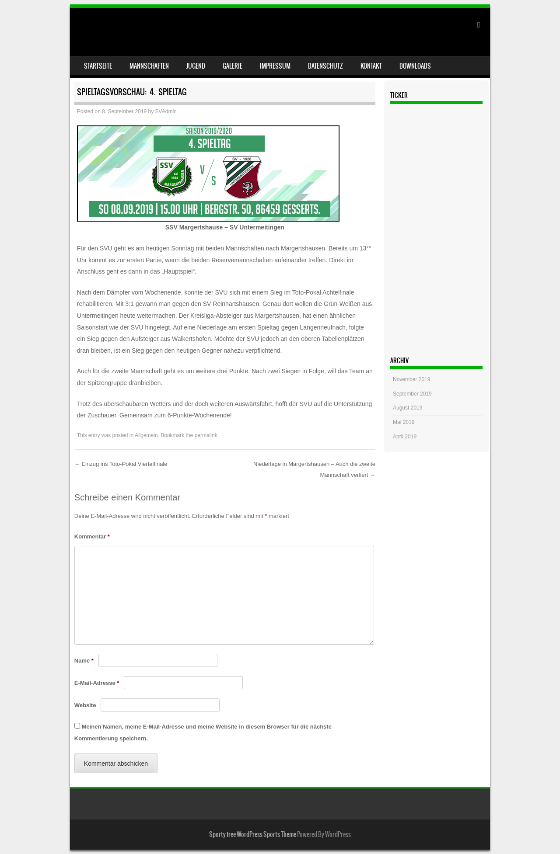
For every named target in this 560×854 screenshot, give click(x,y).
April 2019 (404, 437)
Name (84, 660)
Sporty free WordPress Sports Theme (252, 834)
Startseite (98, 66)
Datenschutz (325, 66)
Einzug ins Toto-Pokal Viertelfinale (121, 464)
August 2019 (407, 408)
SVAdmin (166, 111)
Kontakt (371, 66)
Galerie (232, 66)
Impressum (275, 66)
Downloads (415, 66)
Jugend (195, 66)
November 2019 (411, 379)
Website (85, 705)
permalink (206, 435)
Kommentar (92, 536)
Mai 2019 (403, 422)
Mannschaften (149, 66)
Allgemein (146, 435)
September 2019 (412, 394)
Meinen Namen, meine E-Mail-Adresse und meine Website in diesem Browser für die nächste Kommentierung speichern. (203, 732)
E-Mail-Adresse (96, 683)
